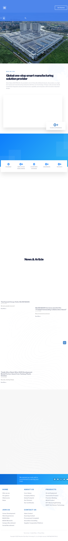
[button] (4, 7)
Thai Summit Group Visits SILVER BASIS (15, 302)
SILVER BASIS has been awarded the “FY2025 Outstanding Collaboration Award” (51, 308)
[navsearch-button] (25, 18)
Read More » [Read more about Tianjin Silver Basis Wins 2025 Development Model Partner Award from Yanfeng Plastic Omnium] (4, 382)
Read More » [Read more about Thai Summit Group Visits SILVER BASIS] (4, 308)
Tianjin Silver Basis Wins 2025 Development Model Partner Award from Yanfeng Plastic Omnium (16, 373)
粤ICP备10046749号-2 (52, 537)
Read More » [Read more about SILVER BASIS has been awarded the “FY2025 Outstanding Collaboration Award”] (38, 316)
